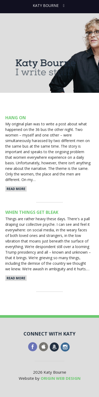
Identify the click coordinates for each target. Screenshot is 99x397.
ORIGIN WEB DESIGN (61, 378)
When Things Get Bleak (31, 212)
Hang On (15, 118)
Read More (16, 189)
